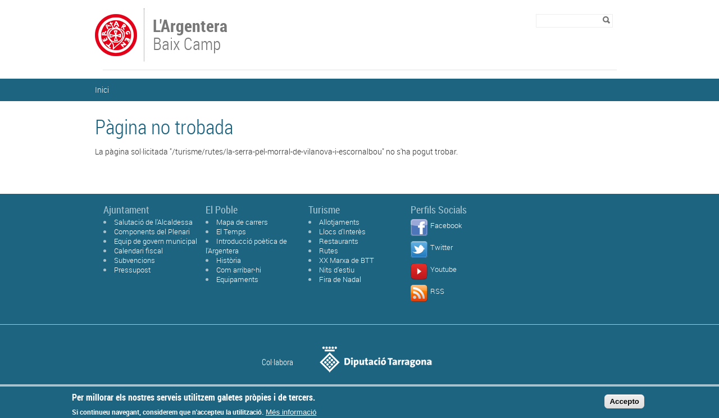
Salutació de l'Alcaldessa (153, 222)
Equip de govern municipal (155, 241)
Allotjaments (339, 222)
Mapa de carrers (242, 222)
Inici (102, 89)
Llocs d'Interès (342, 231)
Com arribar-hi (238, 270)
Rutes (328, 251)
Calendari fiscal (138, 251)
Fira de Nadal (340, 279)
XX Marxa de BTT (346, 260)
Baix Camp (191, 36)
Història (228, 260)
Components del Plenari (152, 231)
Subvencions (134, 260)
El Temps (231, 231)
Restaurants (338, 241)
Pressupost (132, 270)
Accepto (624, 403)
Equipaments (237, 279)
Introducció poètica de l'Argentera (246, 246)
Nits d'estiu (336, 270)
